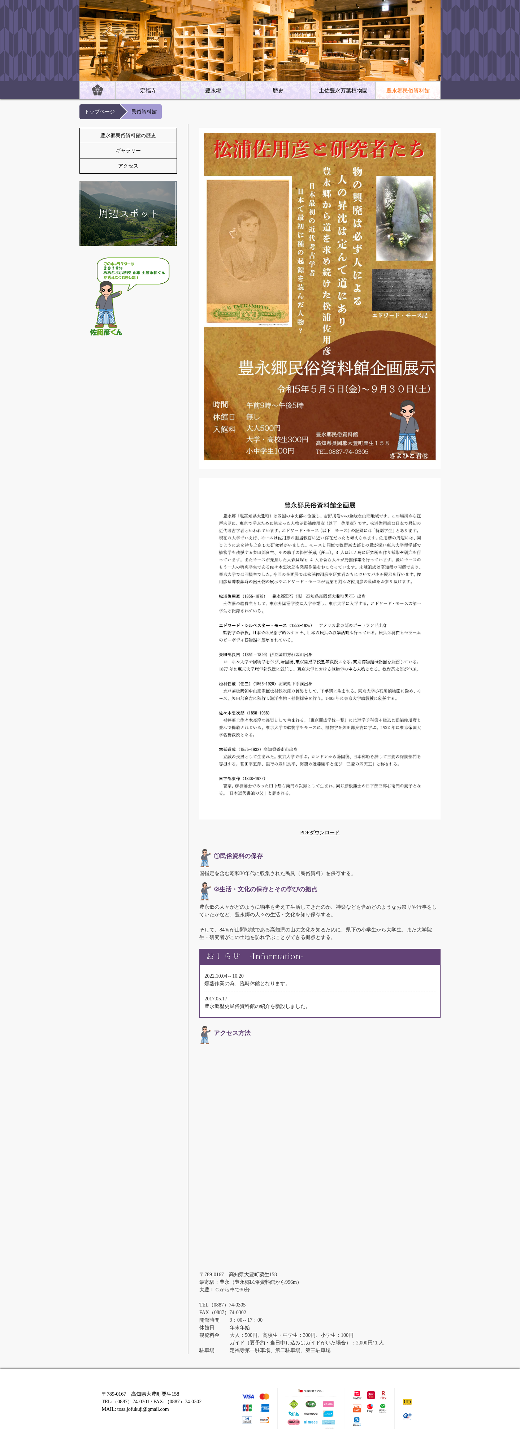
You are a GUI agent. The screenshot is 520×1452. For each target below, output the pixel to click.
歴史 (278, 91)
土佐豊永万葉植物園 (343, 91)
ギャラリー (128, 150)
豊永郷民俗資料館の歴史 (128, 135)
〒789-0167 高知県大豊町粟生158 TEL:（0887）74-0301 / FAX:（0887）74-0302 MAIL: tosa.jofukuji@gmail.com (152, 1401)
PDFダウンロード (320, 832)
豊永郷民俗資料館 (408, 91)
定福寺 (148, 91)
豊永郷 (213, 91)
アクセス (128, 166)
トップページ (99, 111)
